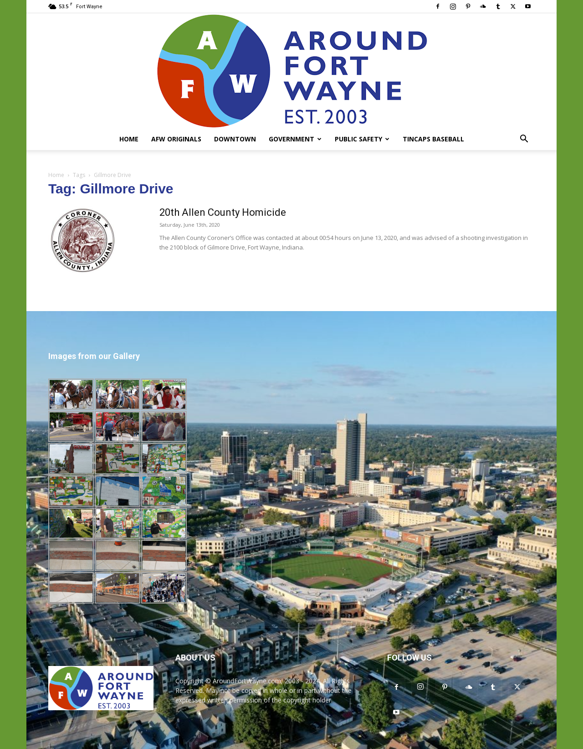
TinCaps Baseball (433, 139)
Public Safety (362, 139)
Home (128, 139)
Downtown (235, 139)
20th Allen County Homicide (222, 212)
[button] (524, 139)
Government (295, 139)
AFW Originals (176, 139)
